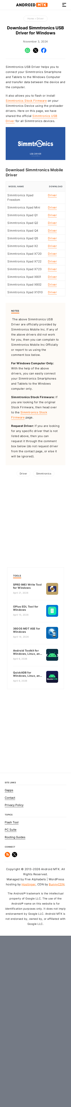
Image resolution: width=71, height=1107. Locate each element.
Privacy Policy (14, 959)
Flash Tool (12, 976)
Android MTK (32, 5)
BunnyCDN (56, 1038)
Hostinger (29, 1038)
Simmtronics (43, 627)
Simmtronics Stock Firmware (26, 100)
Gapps (9, 944)
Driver (40, 18)
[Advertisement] (35, 202)
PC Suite (10, 984)
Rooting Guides (15, 991)
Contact (10, 952)
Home (30, 18)
